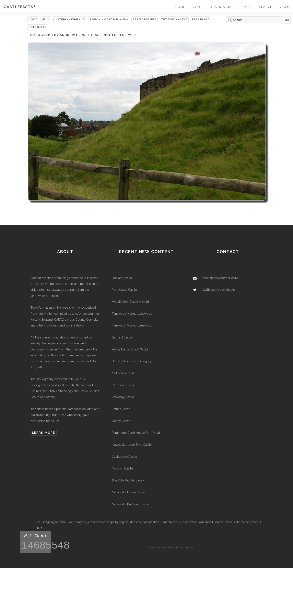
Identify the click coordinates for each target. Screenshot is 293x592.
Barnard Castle (122, 337)
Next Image (37, 27)
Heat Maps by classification (179, 522)
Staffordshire (144, 19)
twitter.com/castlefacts (219, 289)
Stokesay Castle (123, 397)
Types (247, 7)
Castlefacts (19, 7)
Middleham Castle (124, 373)
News (284, 7)
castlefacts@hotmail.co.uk (221, 278)
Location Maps (222, 7)
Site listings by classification (86, 522)
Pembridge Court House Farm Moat (136, 432)
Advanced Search (211, 522)
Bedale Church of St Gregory (131, 361)
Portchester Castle (124, 289)
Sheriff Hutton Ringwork (128, 480)
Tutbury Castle (174, 19)
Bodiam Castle (122, 278)
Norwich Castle (122, 468)
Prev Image (200, 19)
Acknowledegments (247, 522)
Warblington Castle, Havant (130, 301)
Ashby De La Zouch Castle (130, 349)
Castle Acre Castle (124, 456)
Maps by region (117, 522)
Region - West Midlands (109, 19)
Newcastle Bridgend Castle (130, 504)
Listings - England (70, 19)
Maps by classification (144, 522)
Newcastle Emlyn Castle (128, 492)
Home (180, 7)
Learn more (43, 432)
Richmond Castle (123, 385)
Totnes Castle (121, 409)
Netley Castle (121, 421)
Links (38, 528)
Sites (196, 7)
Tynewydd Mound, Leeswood (132, 313)
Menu (46, 19)
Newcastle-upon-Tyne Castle (132, 444)
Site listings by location (50, 522)
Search (266, 7)
